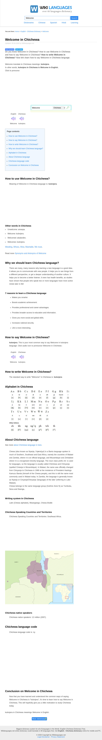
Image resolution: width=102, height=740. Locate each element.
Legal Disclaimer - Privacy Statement (51, 737)
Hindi (64, 23)
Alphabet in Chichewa (17, 153)
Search (74, 18)
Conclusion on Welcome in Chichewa (24, 165)
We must (38, 247)
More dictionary (39, 719)
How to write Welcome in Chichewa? (23, 144)
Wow (22, 247)
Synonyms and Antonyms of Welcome (30, 253)
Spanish (53, 23)
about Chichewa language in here (28, 445)
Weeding (8, 247)
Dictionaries (29, 23)
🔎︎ (67, 107)
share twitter (19, 49)
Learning (74, 23)
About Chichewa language (19, 157)
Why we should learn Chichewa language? (26, 148)
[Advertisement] (51, 90)
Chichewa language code (19, 161)
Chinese (41, 23)
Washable (29, 247)
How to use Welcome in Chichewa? (23, 136)
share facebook (9, 49)
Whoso (16, 247)
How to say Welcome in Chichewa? (23, 140)
